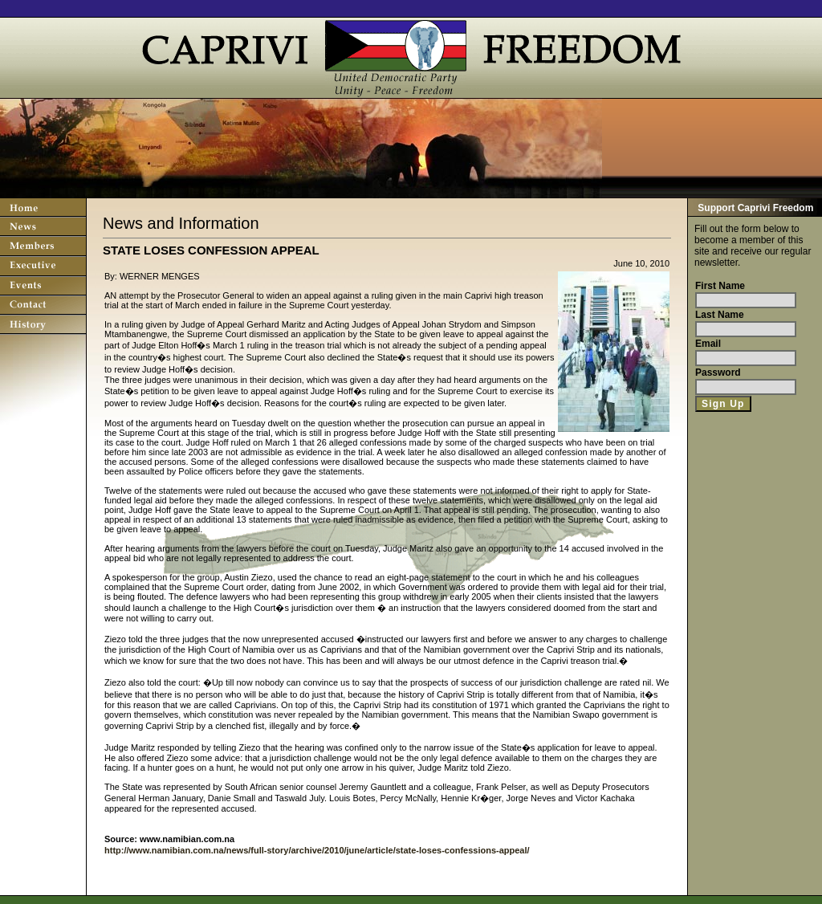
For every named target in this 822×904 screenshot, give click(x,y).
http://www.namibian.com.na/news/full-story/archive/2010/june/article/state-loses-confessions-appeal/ (317, 850)
